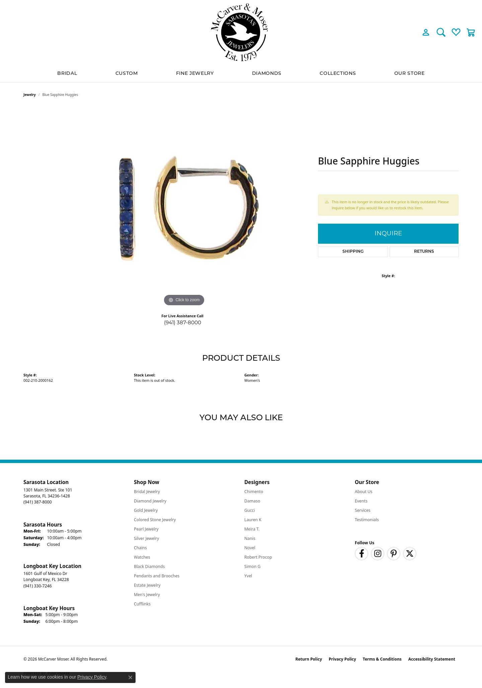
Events (361, 501)
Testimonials (367, 520)
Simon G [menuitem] (252, 566)
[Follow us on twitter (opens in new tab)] (409, 553)
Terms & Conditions (382, 659)
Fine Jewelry (195, 73)
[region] (184, 207)
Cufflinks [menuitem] (142, 604)
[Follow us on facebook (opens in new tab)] (361, 553)
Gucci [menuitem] (249, 510)
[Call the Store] (37, 502)
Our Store (409, 73)
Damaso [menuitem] (252, 501)
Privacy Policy (342, 659)
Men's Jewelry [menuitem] (147, 594)
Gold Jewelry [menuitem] (146, 510)
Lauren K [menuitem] (252, 520)
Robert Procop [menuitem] (258, 557)
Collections (338, 73)
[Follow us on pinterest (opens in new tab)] (393, 553)
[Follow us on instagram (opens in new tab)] (377, 553)
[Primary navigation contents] (241, 73)
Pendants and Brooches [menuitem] (156, 576)
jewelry (29, 94)
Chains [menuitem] (140, 548)
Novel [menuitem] (249, 548)
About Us (364, 491)
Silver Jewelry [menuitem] (146, 538)
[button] (426, 32)
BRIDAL (67, 73)
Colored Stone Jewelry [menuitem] (155, 520)
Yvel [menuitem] (248, 576)
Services (363, 510)
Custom (126, 73)
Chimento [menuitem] (253, 491)
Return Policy (309, 659)
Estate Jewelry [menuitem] (147, 585)
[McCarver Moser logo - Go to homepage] (241, 32)
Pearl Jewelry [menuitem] (146, 529)
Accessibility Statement (431, 659)
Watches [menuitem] (142, 557)
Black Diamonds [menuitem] (149, 566)
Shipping (353, 252)
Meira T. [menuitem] (251, 529)
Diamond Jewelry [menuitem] (150, 501)
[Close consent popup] (130, 677)
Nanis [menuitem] (249, 538)
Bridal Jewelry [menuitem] (147, 491)
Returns (424, 252)
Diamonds (267, 73)
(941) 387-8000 (182, 322)
